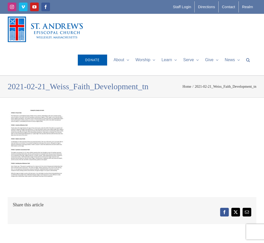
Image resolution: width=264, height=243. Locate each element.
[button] (248, 60)
